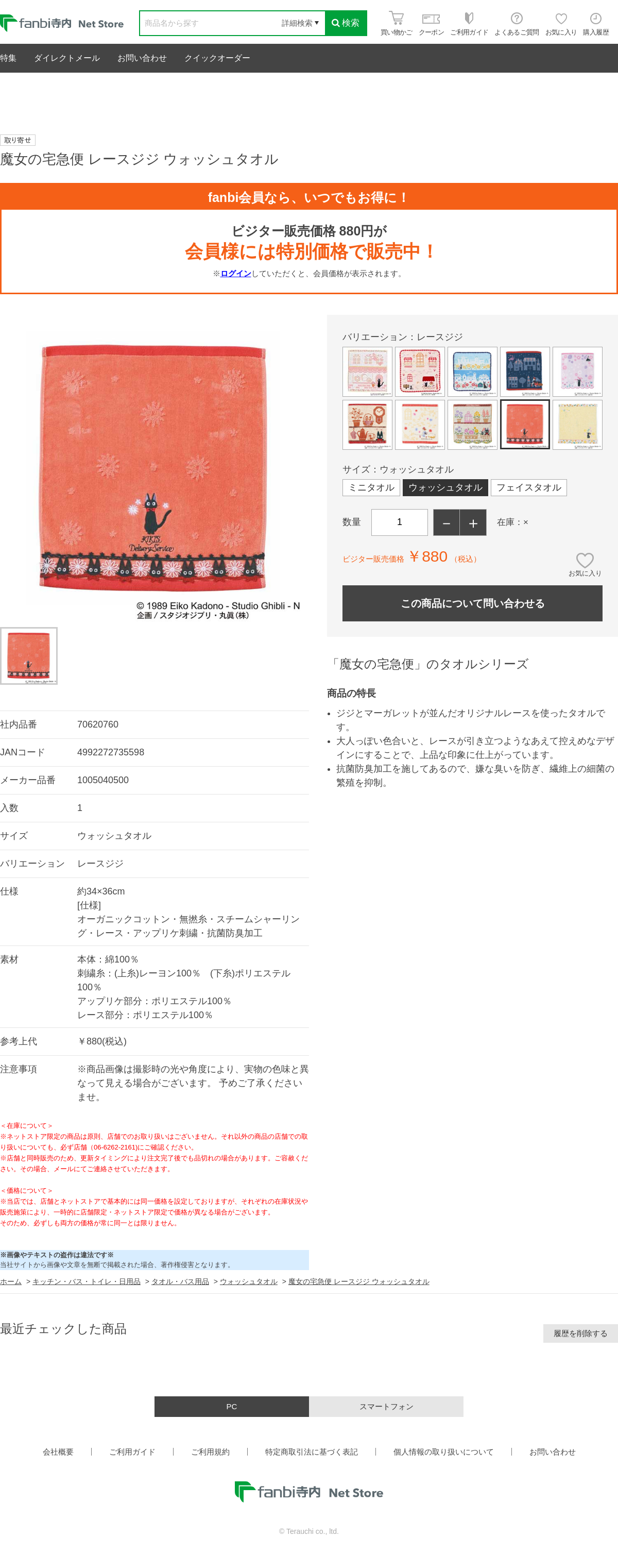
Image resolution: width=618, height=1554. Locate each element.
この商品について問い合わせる (473, 603)
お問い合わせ (142, 58)
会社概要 (58, 1451)
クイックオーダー (217, 58)
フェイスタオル (528, 487)
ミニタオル (371, 487)
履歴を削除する (581, 1333)
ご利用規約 (210, 1451)
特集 (8, 58)
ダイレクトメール (67, 58)
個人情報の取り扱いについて (443, 1451)
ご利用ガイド (132, 1451)
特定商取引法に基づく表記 (311, 1451)
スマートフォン (386, 1406)
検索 (345, 23)
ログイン (235, 273)
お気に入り (585, 573)
